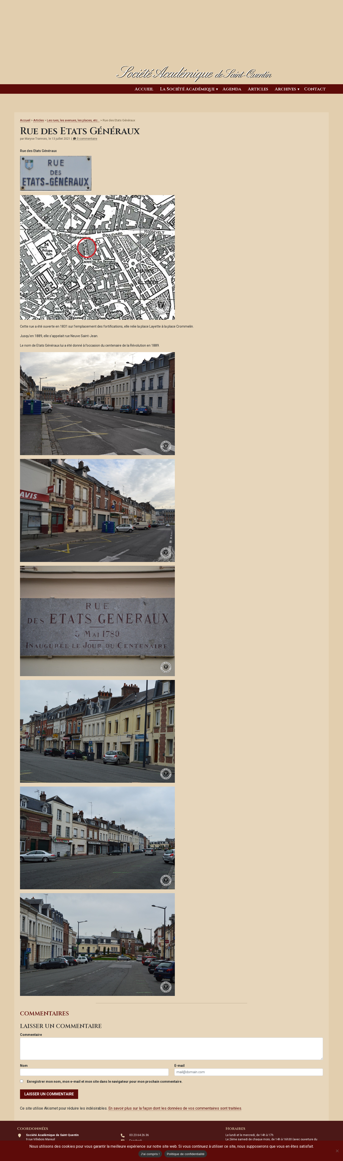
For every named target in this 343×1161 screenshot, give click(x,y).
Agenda (232, 89)
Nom (24, 1066)
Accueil (144, 89)
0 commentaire (85, 138)
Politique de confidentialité (185, 1154)
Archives (285, 89)
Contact (315, 89)
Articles (258, 89)
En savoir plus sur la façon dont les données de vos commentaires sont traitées (174, 1108)
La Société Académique (187, 89)
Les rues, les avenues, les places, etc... (73, 120)
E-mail (179, 1066)
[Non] (337, 1150)
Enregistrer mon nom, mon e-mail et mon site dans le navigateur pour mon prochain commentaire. (104, 1081)
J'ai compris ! (150, 1154)
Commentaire (31, 1035)
